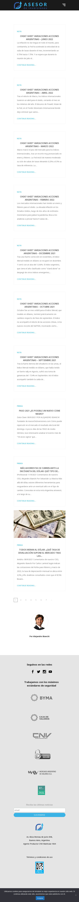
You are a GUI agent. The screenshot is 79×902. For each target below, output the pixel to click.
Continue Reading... (26, 65)
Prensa (20, 406)
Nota (19, 31)
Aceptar (40, 898)
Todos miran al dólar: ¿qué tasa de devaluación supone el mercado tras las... (39, 552)
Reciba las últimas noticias (39, 805)
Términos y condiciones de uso (39, 857)
